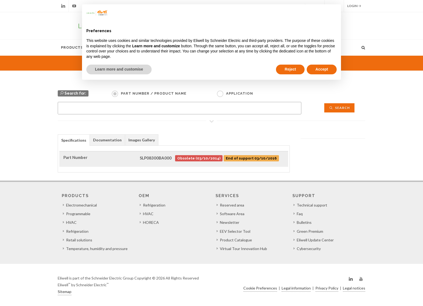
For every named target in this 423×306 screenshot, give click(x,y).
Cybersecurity (309, 248)
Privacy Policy (326, 288)
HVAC (71, 222)
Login (354, 6)
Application (239, 93)
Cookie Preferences (260, 288)
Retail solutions (79, 240)
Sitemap (64, 291)
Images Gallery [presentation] (141, 140)
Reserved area (232, 205)
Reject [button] (290, 69)
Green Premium (310, 231)
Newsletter (229, 222)
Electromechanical (81, 205)
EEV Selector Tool (235, 231)
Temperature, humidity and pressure (97, 248)
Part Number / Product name (153, 93)
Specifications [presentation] (73, 140)
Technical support (312, 205)
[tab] (74, 139)
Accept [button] (321, 69)
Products (72, 47)
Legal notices (354, 288)
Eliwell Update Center (315, 240)
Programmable (78, 213)
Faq (300, 213)
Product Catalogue (236, 240)
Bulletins (304, 222)
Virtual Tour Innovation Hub (243, 248)
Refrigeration (77, 231)
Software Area (232, 213)
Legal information (296, 288)
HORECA (151, 222)
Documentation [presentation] (107, 140)
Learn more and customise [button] (119, 69)
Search (339, 108)
